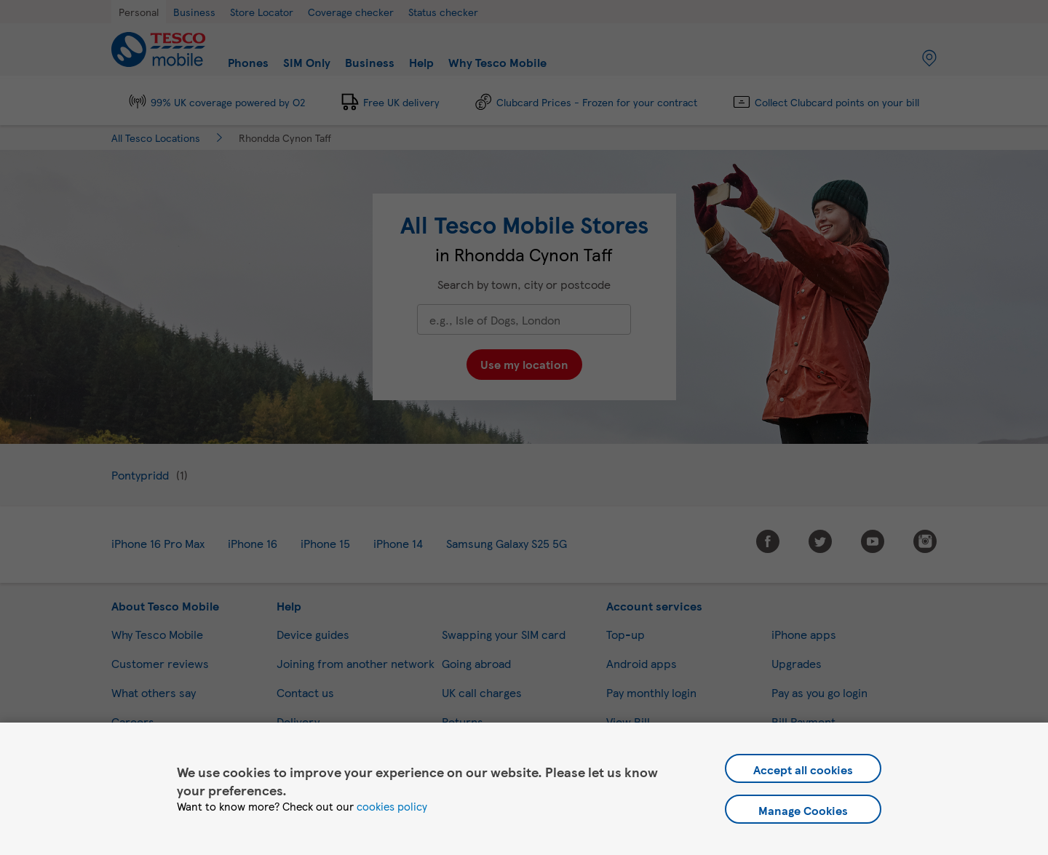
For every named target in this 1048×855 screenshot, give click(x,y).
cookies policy (392, 806)
